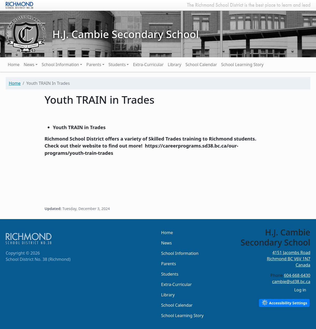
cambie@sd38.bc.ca (291, 281)
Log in (300, 290)
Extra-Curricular (148, 64)
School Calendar (201, 64)
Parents (93, 64)
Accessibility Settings (284, 302)
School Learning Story (242, 64)
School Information (60, 64)
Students (117, 64)
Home (14, 64)
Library (174, 64)
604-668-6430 (297, 275)
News (29, 64)
